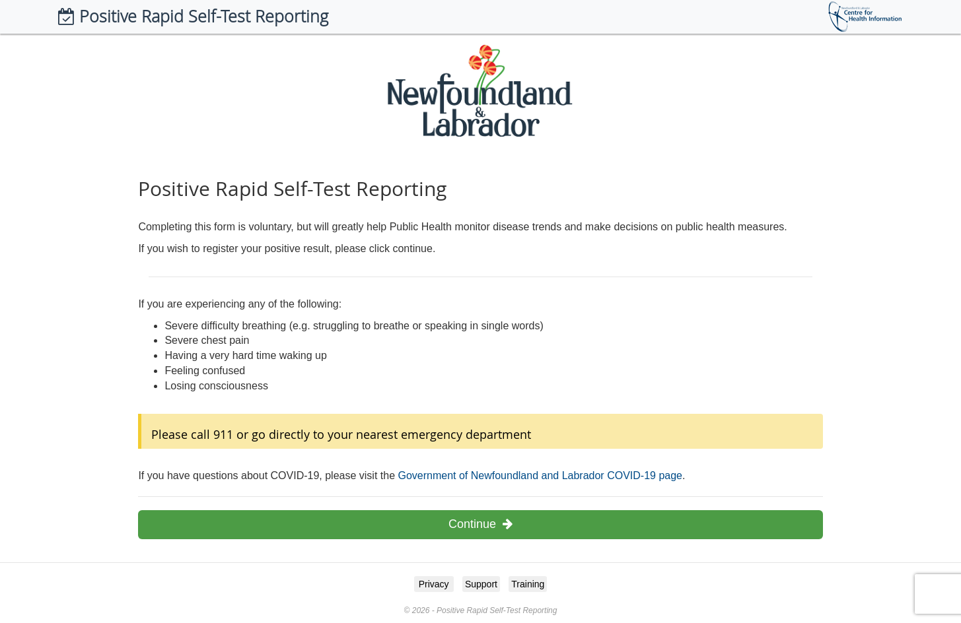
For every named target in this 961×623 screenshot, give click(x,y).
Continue (480, 524)
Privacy (434, 584)
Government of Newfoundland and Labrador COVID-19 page (540, 475)
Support (481, 584)
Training (527, 584)
